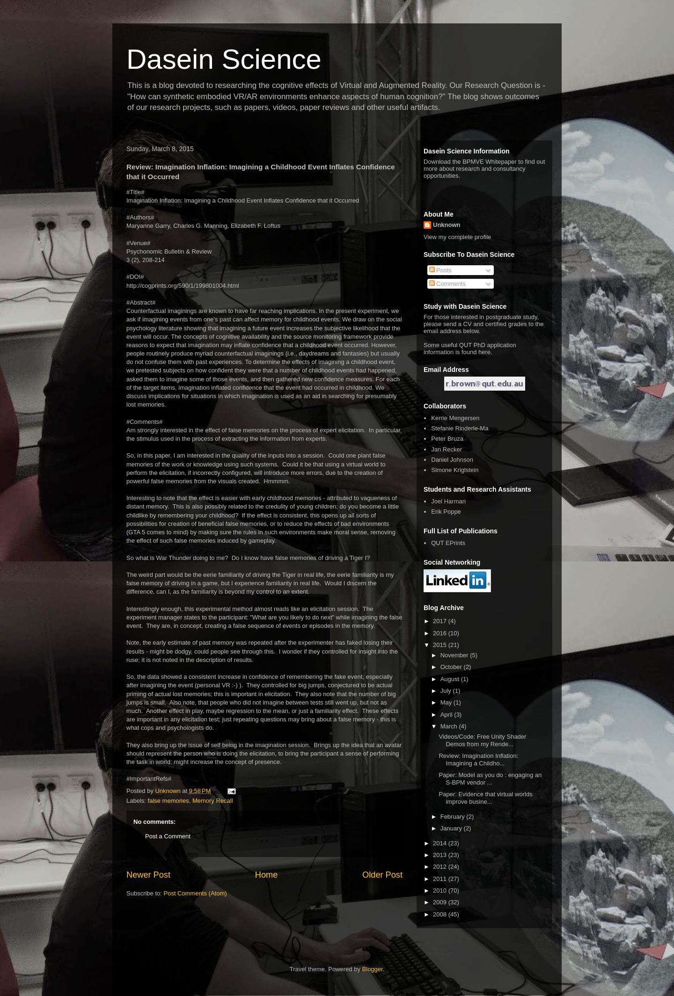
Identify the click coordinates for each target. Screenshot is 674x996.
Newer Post (148, 875)
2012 (440, 866)
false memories (168, 800)
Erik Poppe (446, 511)
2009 (440, 902)
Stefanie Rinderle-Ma (459, 428)
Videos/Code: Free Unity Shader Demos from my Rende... (482, 740)
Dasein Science (224, 59)
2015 (440, 644)
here (484, 352)
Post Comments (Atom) (195, 893)
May (447, 702)
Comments (447, 283)
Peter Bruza (447, 438)
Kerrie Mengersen (455, 418)
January (452, 828)
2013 (440, 854)
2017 (440, 621)
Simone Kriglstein (454, 469)
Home (266, 875)
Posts (440, 270)
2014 (440, 843)
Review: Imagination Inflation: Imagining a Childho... (478, 759)
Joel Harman (448, 501)
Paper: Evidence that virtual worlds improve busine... (485, 798)
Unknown (447, 224)
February (453, 816)
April (447, 714)
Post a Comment (167, 836)
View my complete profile (457, 236)
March (449, 726)
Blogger (372, 969)
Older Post (382, 875)
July (446, 690)
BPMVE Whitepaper (489, 161)
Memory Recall (212, 800)
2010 (440, 890)
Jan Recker (446, 449)
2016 (440, 633)
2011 (440, 878)
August (450, 679)
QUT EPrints (448, 542)
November (455, 655)
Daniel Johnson (452, 459)
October (452, 666)
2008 (440, 914)
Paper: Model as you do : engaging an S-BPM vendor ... (490, 778)
